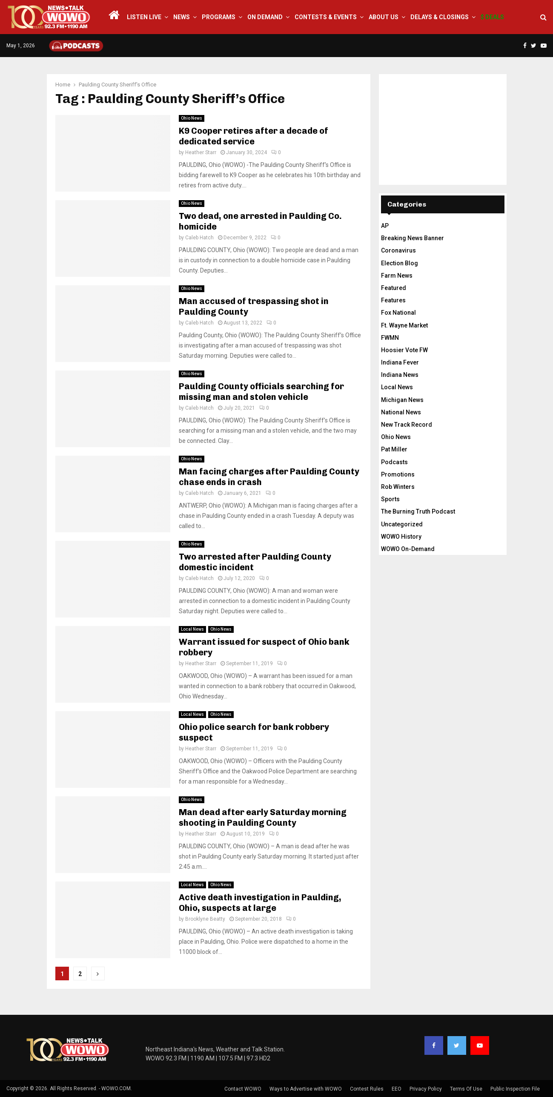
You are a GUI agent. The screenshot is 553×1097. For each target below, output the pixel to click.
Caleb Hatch (199, 238)
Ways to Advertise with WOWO (305, 1089)
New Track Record (406, 424)
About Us (383, 17)
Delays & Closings (439, 17)
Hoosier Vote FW (404, 350)
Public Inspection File (515, 1089)
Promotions (398, 474)
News (181, 17)
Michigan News (402, 399)
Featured (393, 287)
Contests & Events (326, 17)
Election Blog (399, 263)
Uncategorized (402, 524)
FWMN (390, 337)
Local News (192, 629)
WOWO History (401, 536)
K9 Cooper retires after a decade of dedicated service (253, 136)
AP (385, 225)
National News (401, 412)
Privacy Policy (426, 1089)
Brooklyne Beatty (205, 919)
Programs (218, 17)
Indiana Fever (400, 362)
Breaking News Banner (412, 238)
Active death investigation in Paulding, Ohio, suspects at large (260, 902)
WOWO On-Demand (408, 549)
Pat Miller (394, 449)
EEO (396, 1089)
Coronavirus (398, 250)
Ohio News (191, 118)
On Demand (265, 17)
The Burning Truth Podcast (418, 511)
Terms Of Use (466, 1089)
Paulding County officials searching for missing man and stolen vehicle (261, 391)
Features (393, 300)
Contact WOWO (242, 1089)
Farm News (397, 275)
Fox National (398, 312)
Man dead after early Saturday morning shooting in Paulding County (263, 817)
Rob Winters (398, 486)
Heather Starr (200, 152)
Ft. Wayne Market (404, 325)
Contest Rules (367, 1089)
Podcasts (394, 462)
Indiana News (399, 374)
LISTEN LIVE (144, 17)
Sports (390, 499)
